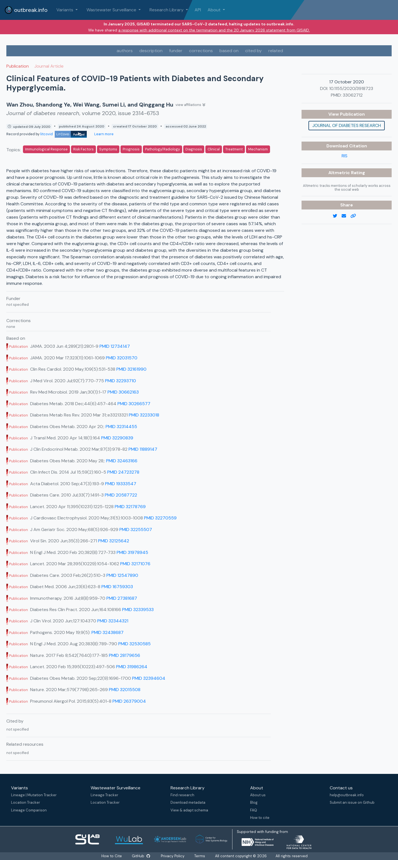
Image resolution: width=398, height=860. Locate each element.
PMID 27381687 (121, 598)
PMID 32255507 (135, 529)
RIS (344, 156)
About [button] (215, 10)
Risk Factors (83, 149)
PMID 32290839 (117, 438)
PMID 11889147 (143, 449)
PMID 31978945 (132, 552)
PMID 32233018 (144, 415)
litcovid (63, 134)
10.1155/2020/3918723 (351, 88)
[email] (346, 216)
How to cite (259, 817)
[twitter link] (337, 216)
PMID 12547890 (122, 575)
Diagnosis (193, 149)
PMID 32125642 (113, 541)
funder (175, 51)
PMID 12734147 (115, 346)
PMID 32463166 (121, 461)
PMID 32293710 (120, 381)
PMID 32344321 (112, 621)
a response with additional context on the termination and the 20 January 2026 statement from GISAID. (214, 30)
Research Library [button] (167, 10)
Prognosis (131, 149)
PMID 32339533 (138, 609)
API (198, 10)
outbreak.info (26, 10)
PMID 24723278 (123, 472)
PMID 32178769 (130, 506)
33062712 (353, 95)
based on (229, 51)
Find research (182, 795)
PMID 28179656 (124, 655)
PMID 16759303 (117, 587)
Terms (199, 856)
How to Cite (112, 856)
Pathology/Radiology (162, 149)
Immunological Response (46, 149)
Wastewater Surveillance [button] (112, 10)
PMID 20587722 (121, 495)
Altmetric (339, 173)
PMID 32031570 (121, 358)
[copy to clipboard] (355, 216)
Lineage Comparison (29, 810)
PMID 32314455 (121, 426)
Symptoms (108, 149)
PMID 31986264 (131, 667)
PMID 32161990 (131, 369)
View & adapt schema (189, 810)
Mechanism (258, 149)
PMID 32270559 (160, 518)
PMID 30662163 (123, 392)
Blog (254, 802)
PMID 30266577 (133, 404)
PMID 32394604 (148, 678)
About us (258, 795)
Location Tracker (25, 802)
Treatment (234, 149)
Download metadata (188, 802)
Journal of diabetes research (346, 125)
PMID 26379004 (129, 701)
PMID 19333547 (120, 484)
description (151, 51)
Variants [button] (65, 10)
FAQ (253, 810)
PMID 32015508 (124, 689)
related (275, 51)
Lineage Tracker (104, 795)
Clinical (214, 149)
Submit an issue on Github (352, 802)
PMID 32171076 (135, 564)
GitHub (141, 856)
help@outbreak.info (347, 795)
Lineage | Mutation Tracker (34, 795)
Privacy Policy (172, 856)
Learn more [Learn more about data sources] (103, 134)
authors (125, 51)
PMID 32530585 (134, 644)
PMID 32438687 (107, 632)
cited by (253, 51)
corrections (201, 51)
